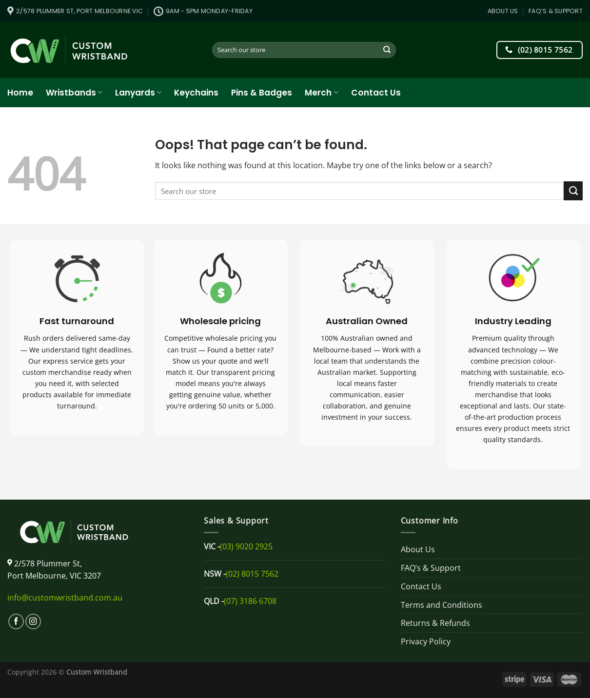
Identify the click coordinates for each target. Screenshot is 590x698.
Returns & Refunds (435, 623)
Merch (321, 92)
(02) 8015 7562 (252, 573)
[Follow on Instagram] (33, 621)
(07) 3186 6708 (250, 601)
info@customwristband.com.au (64, 597)
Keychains (196, 92)
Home (20, 92)
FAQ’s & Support (556, 11)
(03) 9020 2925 (246, 546)
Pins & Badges (261, 92)
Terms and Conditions (441, 605)
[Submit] (387, 50)
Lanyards (138, 92)
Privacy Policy (426, 641)
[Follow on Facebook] (16, 621)
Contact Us (376, 92)
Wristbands (74, 92)
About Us (503, 11)
